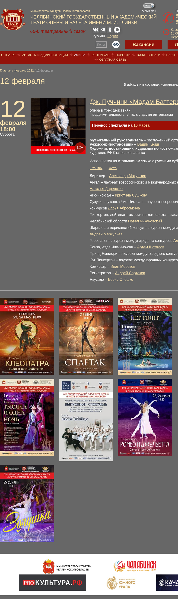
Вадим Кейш (148, 144)
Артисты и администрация (45, 55)
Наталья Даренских (106, 189)
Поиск (101, 44)
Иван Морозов (123, 266)
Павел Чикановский (145, 221)
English (113, 36)
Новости (123, 55)
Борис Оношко (120, 279)
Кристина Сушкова (131, 195)
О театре (8, 55)
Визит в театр (148, 55)
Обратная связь (113, 59)
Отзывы (96, 168)
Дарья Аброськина (124, 208)
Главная (5, 70)
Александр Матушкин (127, 176)
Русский (99, 36)
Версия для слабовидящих (116, 44)
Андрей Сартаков (130, 273)
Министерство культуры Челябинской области (60, 11)
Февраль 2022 (24, 70)
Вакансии (144, 44)
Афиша (79, 55)
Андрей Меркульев (106, 234)
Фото (113, 168)
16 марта (141, 125)
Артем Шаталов (150, 247)
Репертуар (100, 55)
